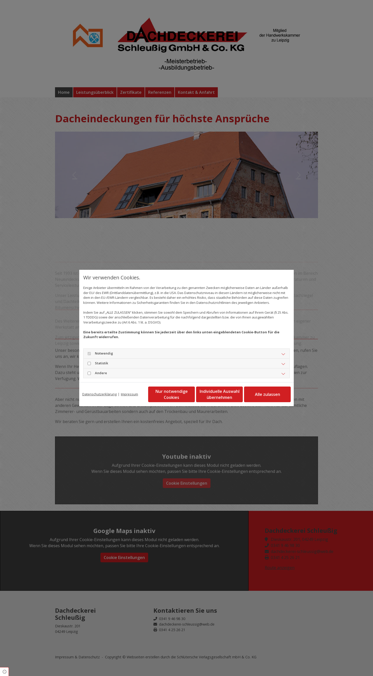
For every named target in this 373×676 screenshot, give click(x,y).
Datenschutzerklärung (99, 394)
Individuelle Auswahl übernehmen (219, 394)
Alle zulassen (267, 394)
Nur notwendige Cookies (171, 394)
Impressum (129, 394)
